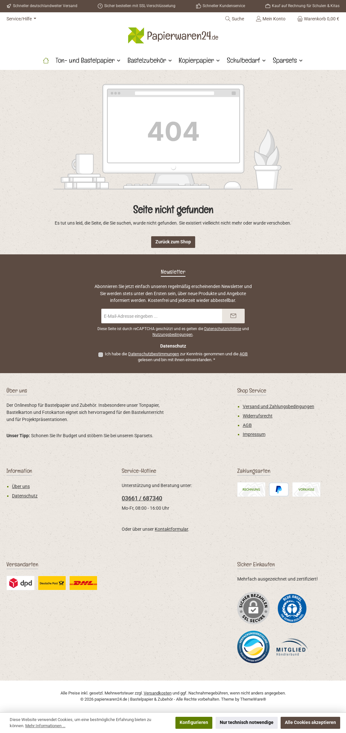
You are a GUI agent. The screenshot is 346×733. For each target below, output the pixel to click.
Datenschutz (25, 496)
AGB (244, 353)
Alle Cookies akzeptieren (310, 722)
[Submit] (233, 316)
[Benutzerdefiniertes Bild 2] (253, 647)
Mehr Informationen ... (45, 725)
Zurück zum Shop (173, 242)
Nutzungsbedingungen (172, 334)
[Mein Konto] (270, 18)
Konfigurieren (194, 722)
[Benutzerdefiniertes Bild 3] (292, 647)
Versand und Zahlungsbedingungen (278, 406)
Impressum (254, 434)
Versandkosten (158, 693)
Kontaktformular (171, 529)
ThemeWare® (253, 699)
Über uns (21, 486)
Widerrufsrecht (258, 416)
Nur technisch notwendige (246, 722)
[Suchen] (234, 18)
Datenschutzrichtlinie (222, 329)
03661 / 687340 (142, 498)
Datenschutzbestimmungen (153, 353)
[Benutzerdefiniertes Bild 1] (292, 608)
